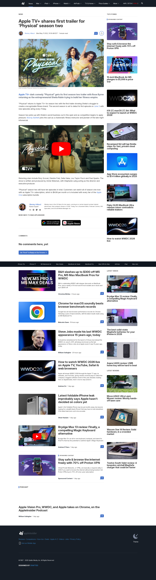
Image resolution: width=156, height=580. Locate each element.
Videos (61, 539)
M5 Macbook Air (46, 264)
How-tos (40, 539)
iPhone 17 (33, 264)
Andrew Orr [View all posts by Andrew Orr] (62, 386)
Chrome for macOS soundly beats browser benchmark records (80, 305)
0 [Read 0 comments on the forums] (96, 33)
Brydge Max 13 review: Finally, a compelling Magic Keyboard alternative (79, 430)
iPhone (56, 3)
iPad (47, 3)
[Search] (142, 3)
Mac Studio (59, 264)
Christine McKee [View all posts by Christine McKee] (64, 294)
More (116, 3)
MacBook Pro (89, 264)
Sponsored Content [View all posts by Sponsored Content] (65, 478)
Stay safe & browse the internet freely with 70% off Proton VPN (79, 461)
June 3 (97, 106)
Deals (47, 539)
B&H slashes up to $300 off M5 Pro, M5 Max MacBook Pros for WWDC (79, 275)
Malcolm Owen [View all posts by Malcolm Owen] (63, 322)
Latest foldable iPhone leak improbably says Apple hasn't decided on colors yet (78, 399)
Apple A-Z (54, 539)
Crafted (34, 565)
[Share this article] (101, 33)
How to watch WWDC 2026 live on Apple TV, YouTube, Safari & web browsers (79, 365)
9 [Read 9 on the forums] (102, 322)
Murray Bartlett (33, 118)
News (31, 4)
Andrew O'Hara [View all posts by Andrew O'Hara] (63, 447)
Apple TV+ (24, 94)
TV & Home (90, 3)
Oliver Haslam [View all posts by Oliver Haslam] (63, 418)
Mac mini (135, 264)
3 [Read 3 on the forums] (102, 352)
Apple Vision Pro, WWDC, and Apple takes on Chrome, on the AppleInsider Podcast (59, 508)
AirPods (78, 3)
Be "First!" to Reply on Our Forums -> (33, 252)
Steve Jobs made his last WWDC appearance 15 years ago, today (80, 333)
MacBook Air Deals (74, 264)
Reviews (22, 539)
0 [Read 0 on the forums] (102, 293)
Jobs (67, 539)
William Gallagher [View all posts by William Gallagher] (64, 352)
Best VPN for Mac (104, 264)
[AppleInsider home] (23, 3)
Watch (67, 3)
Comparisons (31, 539)
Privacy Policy (75, 539)
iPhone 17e (21, 264)
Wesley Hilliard (30, 33)
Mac (38, 3)
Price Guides (104, 3)
